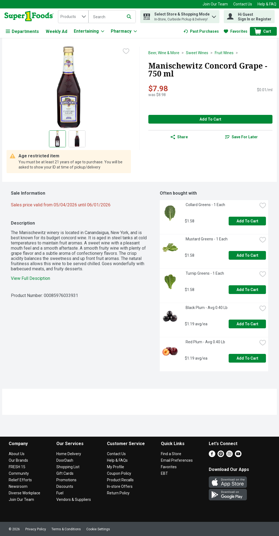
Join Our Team (215, 4)
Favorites (169, 467)
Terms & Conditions (66, 529)
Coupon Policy (119, 473)
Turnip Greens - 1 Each (204, 273)
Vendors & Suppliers (73, 499)
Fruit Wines (224, 53)
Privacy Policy (35, 529)
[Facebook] (212, 455)
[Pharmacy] (124, 31)
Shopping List (67, 467)
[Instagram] (229, 455)
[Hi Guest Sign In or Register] (249, 16)
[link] (201, 31)
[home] (30, 16)
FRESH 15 (17, 467)
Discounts (64, 486)
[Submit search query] (129, 16)
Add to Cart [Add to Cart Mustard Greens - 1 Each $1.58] (247, 255)
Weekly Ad (56, 31)
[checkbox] (126, 51)
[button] (214, 15)
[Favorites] (235, 31)
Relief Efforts (20, 480)
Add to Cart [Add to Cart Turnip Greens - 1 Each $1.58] (247, 289)
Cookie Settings (98, 529)
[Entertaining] (89, 31)
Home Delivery (68, 454)
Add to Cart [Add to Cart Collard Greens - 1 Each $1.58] (247, 221)
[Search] (112, 16)
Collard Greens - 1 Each (205, 205)
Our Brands (18, 460)
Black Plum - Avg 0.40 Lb (206, 307)
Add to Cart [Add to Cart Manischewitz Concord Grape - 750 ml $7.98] (210, 119)
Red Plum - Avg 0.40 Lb (205, 342)
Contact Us (242, 4)
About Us (16, 454)
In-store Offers (120, 486)
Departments (22, 31)
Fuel (59, 493)
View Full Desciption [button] (30, 278)
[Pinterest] (220, 455)
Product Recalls (120, 480)
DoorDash (64, 460)
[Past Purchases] (201, 31)
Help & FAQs (117, 460)
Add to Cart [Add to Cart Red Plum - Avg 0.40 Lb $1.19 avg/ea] (247, 358)
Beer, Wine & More (163, 53)
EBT (164, 473)
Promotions (66, 480)
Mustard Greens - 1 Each (206, 239)
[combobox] (73, 16)
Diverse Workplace (24, 493)
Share (179, 137)
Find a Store (171, 454)
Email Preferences (177, 460)
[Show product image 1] (57, 138)
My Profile (115, 467)
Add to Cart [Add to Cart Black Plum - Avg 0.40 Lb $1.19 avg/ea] (247, 324)
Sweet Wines (197, 53)
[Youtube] (238, 455)
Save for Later (241, 137)
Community (19, 473)
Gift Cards (64, 473)
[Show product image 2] (77, 138)
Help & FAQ (266, 4)
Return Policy (118, 493)
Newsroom (18, 486)
